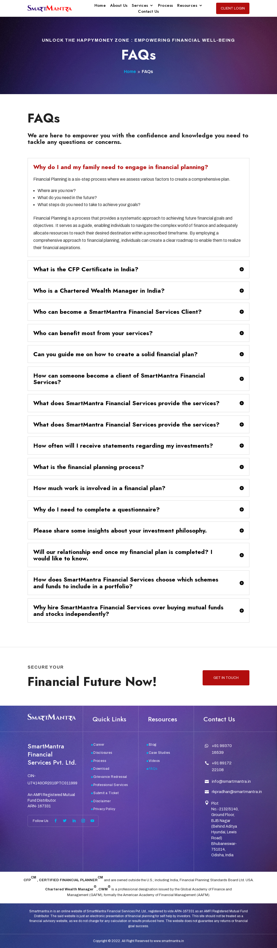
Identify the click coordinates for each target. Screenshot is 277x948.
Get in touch (226, 678)
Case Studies (159, 753)
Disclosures (102, 753)
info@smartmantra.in (231, 781)
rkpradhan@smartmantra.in (237, 792)
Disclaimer (102, 801)
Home (100, 6)
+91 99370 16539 (222, 749)
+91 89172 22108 (222, 766)
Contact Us (148, 11)
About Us (118, 6)
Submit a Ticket (105, 793)
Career (98, 744)
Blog (152, 744)
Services (140, 6)
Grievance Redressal (110, 777)
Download (101, 769)
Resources (187, 6)
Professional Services (110, 785)
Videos (154, 761)
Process (165, 6)
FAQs (153, 769)
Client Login (233, 8)
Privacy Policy (104, 809)
